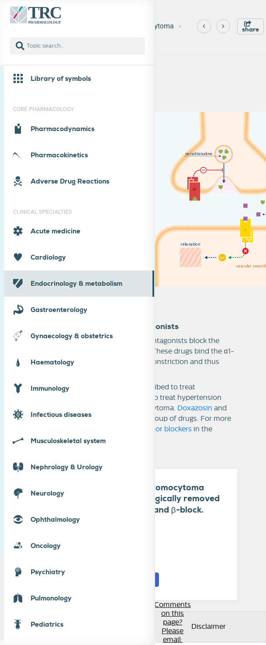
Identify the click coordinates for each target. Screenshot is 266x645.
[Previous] (204, 26)
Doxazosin (194, 408)
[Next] (223, 26)
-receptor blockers (161, 429)
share (250, 27)
